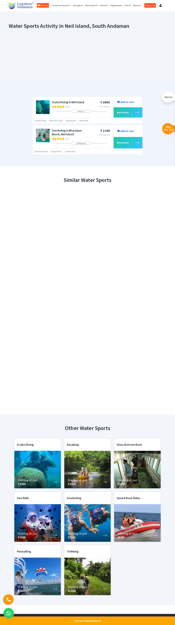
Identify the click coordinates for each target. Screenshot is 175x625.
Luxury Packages (109, 562)
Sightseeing (116, 5)
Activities (69, 569)
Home (67, 562)
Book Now (123, 112)
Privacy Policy (107, 581)
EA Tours (43, 5)
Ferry (128, 5)
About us (105, 587)
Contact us (106, 593)
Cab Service (70, 593)
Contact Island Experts (87, 620)
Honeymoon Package (75, 599)
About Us (137, 5)
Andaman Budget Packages (78, 612)
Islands (104, 5)
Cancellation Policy (110, 575)
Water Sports (91, 5)
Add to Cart (125, 102)
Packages (78, 5)
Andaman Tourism (61, 5)
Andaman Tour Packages (77, 605)
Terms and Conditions (111, 569)
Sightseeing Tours (73, 575)
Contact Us (150, 5)
